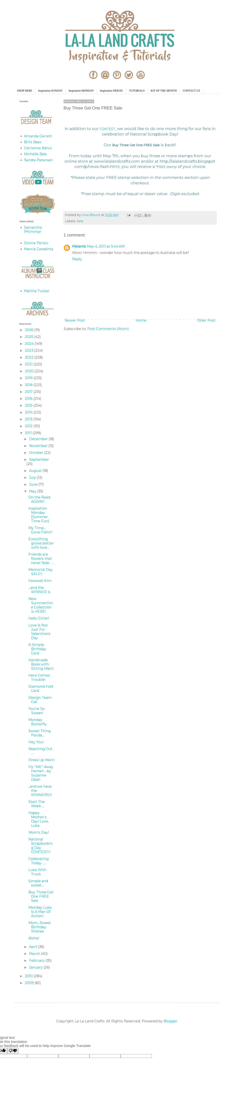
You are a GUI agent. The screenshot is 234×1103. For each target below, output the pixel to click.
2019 (29, 378)
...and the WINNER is (39, 590)
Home (141, 320)
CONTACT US (191, 90)
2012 (29, 426)
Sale (80, 221)
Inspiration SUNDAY (50, 90)
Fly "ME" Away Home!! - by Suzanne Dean (40, 773)
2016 (29, 398)
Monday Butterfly (37, 722)
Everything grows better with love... (41, 543)
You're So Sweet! (36, 711)
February (37, 960)
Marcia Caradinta (38, 249)
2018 (29, 385)
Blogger (170, 1021)
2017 (29, 392)
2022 (29, 357)
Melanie (79, 246)
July (33, 477)
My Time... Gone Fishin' (40, 530)
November (38, 446)
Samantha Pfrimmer (33, 229)
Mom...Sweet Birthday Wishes (39, 927)
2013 (29, 419)
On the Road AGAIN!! (39, 499)
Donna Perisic (36, 243)
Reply (77, 259)
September (39, 459)
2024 (30, 343)
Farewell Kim (39, 581)
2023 (29, 350)
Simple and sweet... (38, 883)
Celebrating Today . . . (38, 861)
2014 (29, 412)
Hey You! (36, 742)
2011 (29, 433)
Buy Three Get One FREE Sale (41, 896)
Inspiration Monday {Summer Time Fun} (38, 514)
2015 (29, 405)
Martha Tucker (37, 291)
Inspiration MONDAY (81, 90)
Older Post (206, 320)
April (33, 947)
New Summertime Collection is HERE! (40, 605)
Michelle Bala (35, 154)
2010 (29, 976)
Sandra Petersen (38, 160)
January (36, 967)
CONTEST (107, 129)
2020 (30, 371)
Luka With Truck (37, 872)
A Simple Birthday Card (37, 649)
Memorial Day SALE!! (40, 572)
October (36, 453)
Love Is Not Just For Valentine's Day (39, 631)
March (35, 953)
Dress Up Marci (41, 760)
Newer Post (74, 320)
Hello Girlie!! (38, 618)
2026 (29, 330)
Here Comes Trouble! (39, 677)
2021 (29, 364)
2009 (30, 983)
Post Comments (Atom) (108, 329)
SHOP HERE (24, 90)
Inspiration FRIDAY (111, 90)
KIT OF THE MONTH (164, 90)
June (33, 484)
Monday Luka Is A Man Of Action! (40, 911)
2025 (29, 337)
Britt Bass (32, 142)
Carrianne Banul (38, 148)
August (36, 471)
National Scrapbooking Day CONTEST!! (40, 845)
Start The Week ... (36, 804)
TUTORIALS (137, 90)
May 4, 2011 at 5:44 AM (106, 246)
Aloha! (33, 938)
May (33, 491)
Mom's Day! (38, 832)
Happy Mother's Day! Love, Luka (38, 819)
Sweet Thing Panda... (39, 733)
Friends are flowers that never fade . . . (41, 558)
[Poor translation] (13, 1051)
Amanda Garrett (38, 136)
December (39, 439)
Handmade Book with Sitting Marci (41, 664)
